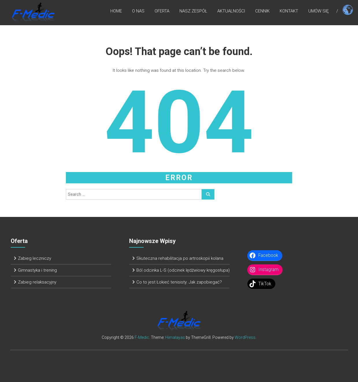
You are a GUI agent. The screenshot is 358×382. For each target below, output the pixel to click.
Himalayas (175, 337)
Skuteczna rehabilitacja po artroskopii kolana (179, 258)
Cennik (262, 11)
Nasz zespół (193, 11)
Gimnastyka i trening (37, 270)
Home (116, 11)
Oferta (162, 11)
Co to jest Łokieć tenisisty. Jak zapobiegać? (179, 282)
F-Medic (142, 337)
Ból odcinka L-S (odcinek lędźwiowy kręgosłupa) (183, 270)
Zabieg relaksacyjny (37, 282)
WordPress (245, 337)
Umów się (318, 11)
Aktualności (231, 11)
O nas (138, 11)
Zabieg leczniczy (34, 258)
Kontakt (289, 11)
